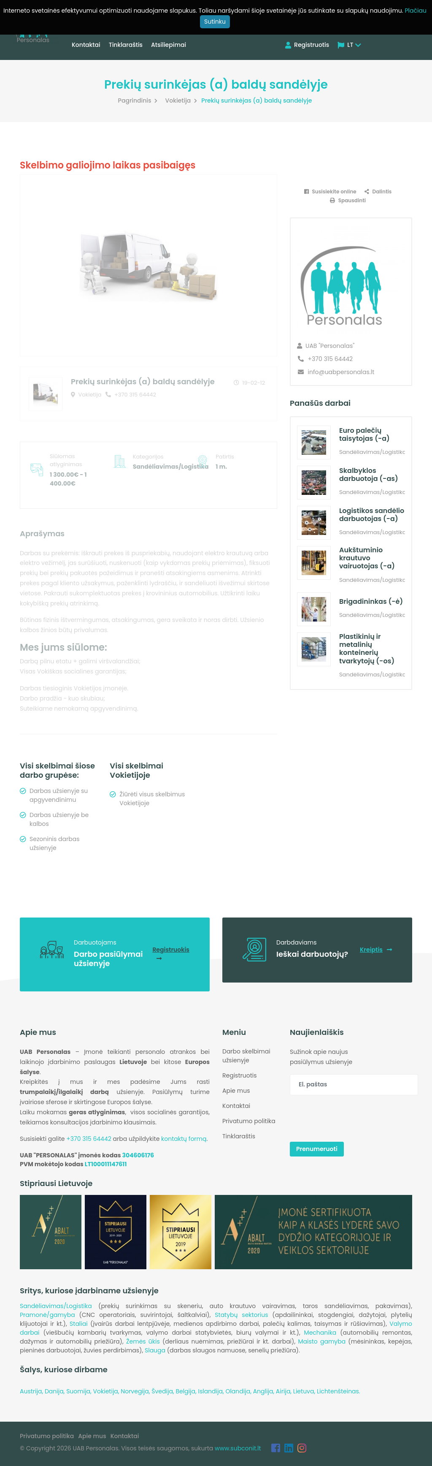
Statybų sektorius (241, 1315)
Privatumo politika (248, 1121)
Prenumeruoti (317, 1149)
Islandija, (211, 1391)
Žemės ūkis (143, 1341)
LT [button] (349, 45)
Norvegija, (136, 1391)
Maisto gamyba (322, 1341)
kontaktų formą (183, 1139)
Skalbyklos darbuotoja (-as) (368, 474)
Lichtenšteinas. (338, 1391)
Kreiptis (376, 949)
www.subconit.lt (238, 1448)
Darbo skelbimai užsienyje (246, 1055)
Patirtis (225, 457)
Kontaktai (86, 45)
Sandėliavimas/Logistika (56, 1306)
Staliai (79, 1323)
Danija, (55, 1391)
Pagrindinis (139, 100)
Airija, (284, 1391)
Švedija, (163, 1391)
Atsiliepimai (168, 45)
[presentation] (354, 1118)
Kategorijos (148, 457)
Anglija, (264, 1391)
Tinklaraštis (126, 45)
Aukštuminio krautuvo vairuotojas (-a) (367, 558)
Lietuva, (305, 1391)
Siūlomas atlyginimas (66, 460)
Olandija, (239, 1391)
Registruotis (307, 45)
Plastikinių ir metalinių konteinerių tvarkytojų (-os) (366, 649)
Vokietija (182, 100)
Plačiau (415, 10)
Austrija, (32, 1391)
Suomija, (79, 1391)
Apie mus (236, 1090)
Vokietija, (107, 1391)
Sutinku (215, 21)
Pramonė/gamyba (47, 1315)
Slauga (155, 1350)
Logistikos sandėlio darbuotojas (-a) (371, 515)
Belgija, (187, 1391)
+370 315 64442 (130, 395)
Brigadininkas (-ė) (371, 601)
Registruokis (170, 953)
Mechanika (320, 1332)
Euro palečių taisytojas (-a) (364, 434)
